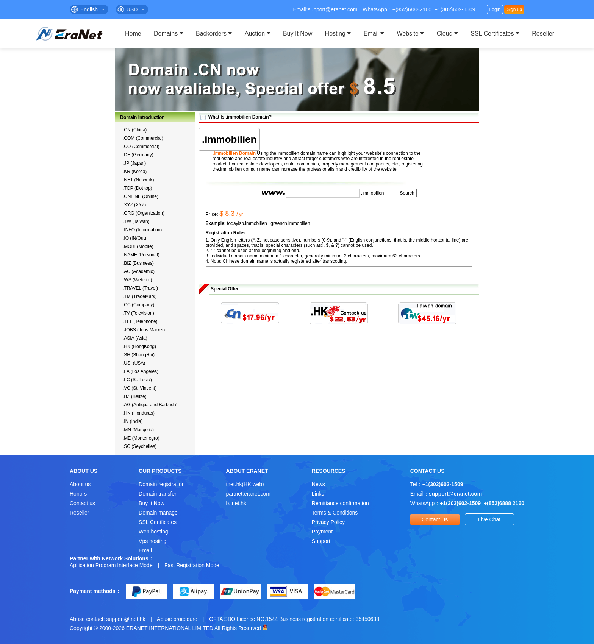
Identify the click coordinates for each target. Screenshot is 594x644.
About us (80, 484)
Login (494, 9)
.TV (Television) (138, 313)
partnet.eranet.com (248, 494)
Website (408, 33)
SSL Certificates (492, 33)
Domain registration (161, 484)
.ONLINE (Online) (140, 196)
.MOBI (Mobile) (138, 246)
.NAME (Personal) (141, 254)
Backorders (211, 33)
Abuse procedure (177, 619)
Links (318, 494)
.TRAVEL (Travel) (140, 288)
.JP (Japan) (134, 163)
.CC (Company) (138, 304)
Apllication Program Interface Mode (111, 565)
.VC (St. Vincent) (139, 388)
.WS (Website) (137, 279)
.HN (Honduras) (139, 413)
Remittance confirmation (340, 503)
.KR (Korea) (135, 171)
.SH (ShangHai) (139, 354)
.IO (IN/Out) (134, 238)
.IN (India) (133, 421)
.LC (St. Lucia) (137, 379)
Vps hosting (152, 541)
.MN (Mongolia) (138, 429)
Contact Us (435, 519)
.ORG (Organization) (143, 213)
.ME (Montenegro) (141, 438)
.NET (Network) (138, 179)
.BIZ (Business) (138, 263)
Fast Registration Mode (191, 565)
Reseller (543, 33)
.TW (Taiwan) (136, 221)
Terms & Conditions (335, 513)
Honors (78, 494)
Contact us (82, 503)
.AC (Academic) (139, 271)
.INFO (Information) (142, 229)
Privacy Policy (328, 522)
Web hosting (153, 532)
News (318, 484)
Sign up (514, 9)
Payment (322, 532)
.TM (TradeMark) (140, 296)
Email (371, 33)
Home (133, 33)
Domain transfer (158, 494)
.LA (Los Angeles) (140, 371)
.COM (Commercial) (143, 138)
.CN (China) (135, 130)
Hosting (335, 33)
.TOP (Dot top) (137, 188)
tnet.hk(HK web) (245, 484)
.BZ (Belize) (135, 396)
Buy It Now (297, 33)
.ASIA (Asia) (135, 338)
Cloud (445, 33)
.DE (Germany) (138, 154)
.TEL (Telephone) (140, 321)
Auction (255, 33)
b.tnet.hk (236, 503)
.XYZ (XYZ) (134, 204)
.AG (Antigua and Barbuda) (150, 404)
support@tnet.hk (125, 619)
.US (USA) (134, 363)
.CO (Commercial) (141, 146)
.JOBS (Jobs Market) (144, 329)
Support (321, 541)
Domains (166, 33)
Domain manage (158, 513)
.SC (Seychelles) (139, 446)
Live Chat (489, 519)
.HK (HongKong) (139, 346)
